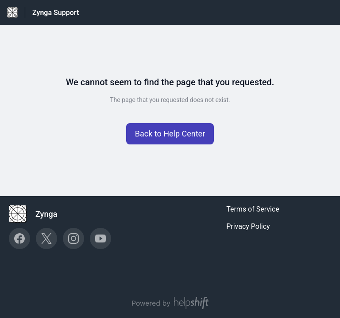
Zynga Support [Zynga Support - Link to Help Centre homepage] (55, 12)
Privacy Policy (248, 226)
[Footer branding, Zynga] (37, 214)
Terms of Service (252, 209)
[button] (170, 133)
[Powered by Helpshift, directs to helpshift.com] (170, 303)
